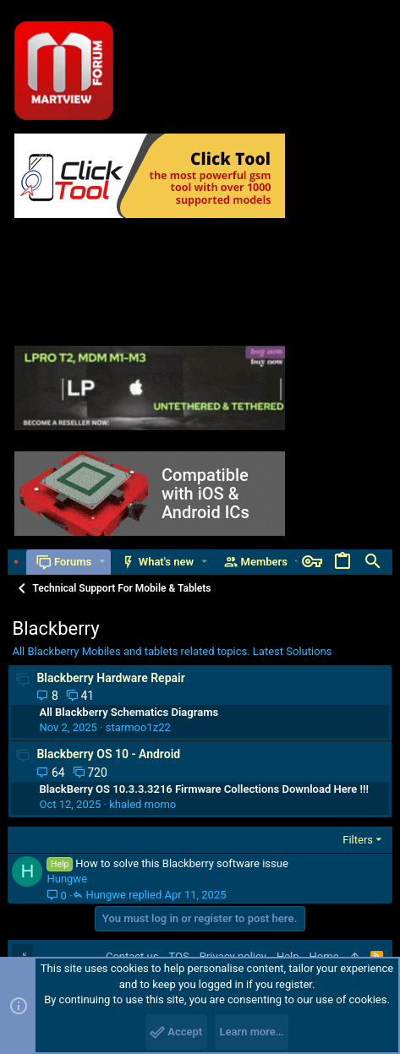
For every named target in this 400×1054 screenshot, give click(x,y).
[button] (102, 562)
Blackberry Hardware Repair (110, 678)
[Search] (373, 562)
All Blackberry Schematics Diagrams (128, 712)
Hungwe (67, 878)
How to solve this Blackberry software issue (181, 863)
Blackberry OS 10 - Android (108, 754)
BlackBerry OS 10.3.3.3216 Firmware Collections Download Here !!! (203, 789)
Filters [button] (357, 839)
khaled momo (142, 804)
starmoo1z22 (138, 727)
